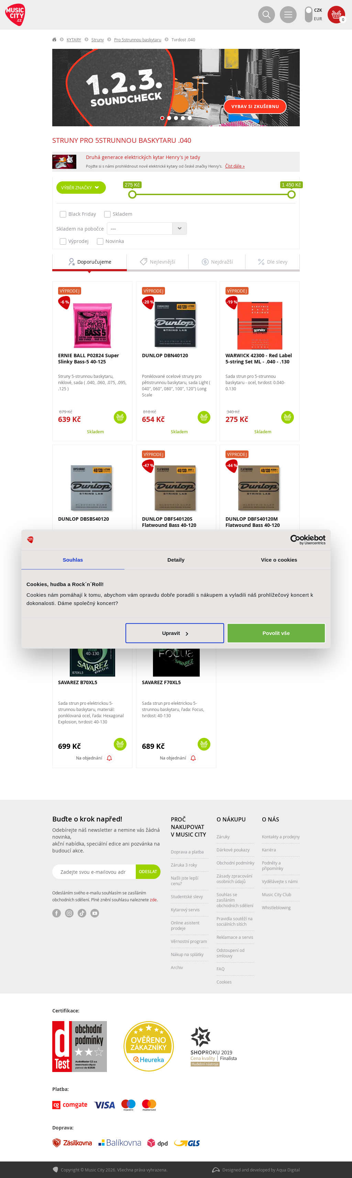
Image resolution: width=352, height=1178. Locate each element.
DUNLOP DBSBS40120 (83, 519)
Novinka (110, 241)
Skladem (118, 214)
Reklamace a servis (235, 937)
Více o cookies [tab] (279, 559)
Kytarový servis (185, 909)
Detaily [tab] (176, 559)
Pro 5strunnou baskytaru (137, 39)
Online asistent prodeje (185, 925)
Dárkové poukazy (233, 849)
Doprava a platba (187, 852)
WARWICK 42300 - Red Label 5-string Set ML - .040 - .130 (259, 358)
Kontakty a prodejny (281, 836)
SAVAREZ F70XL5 (161, 682)
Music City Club (276, 894)
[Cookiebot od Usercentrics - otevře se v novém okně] (295, 539)
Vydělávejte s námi (280, 881)
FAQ (220, 969)
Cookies (224, 982)
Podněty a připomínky (272, 865)
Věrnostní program (189, 941)
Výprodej (74, 241)
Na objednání (89, 758)
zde (153, 899)
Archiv (177, 967)
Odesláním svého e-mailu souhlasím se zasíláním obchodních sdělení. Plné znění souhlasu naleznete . (105, 896)
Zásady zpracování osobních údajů (234, 878)
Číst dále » (235, 166)
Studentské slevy (187, 896)
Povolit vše (276, 633)
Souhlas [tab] (73, 559)
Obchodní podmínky (235, 863)
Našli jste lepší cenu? (184, 880)
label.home (54, 39)
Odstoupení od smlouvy (230, 952)
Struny (97, 39)
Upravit (175, 633)
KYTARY (74, 39)
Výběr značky (76, 187)
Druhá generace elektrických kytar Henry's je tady (143, 157)
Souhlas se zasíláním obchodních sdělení (235, 900)
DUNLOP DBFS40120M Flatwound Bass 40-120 (253, 522)
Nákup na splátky (187, 954)
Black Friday (78, 214)
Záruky (223, 836)
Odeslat (148, 871)
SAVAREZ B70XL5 (77, 682)
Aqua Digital (288, 1169)
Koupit (120, 417)
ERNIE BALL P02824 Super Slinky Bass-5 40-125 (88, 358)
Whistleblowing (276, 907)
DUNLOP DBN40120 (165, 355)
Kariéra (269, 849)
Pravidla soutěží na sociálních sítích (235, 921)
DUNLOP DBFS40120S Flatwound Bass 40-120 (169, 522)
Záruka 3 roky (184, 865)
